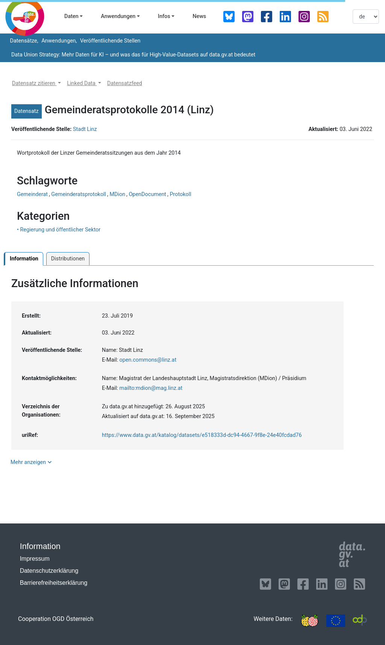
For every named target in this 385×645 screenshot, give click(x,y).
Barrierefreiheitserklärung (54, 583)
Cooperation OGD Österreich (56, 618)
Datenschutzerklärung (49, 570)
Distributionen (68, 259)
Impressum (35, 558)
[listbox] (366, 16)
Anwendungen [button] (118, 16)
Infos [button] (164, 16)
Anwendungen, (58, 41)
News (199, 16)
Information (24, 259)
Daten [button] (71, 16)
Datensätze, (23, 41)
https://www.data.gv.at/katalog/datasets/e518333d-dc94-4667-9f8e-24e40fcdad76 (202, 435)
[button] (36, 83)
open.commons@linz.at (148, 360)
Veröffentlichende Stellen (109, 41)
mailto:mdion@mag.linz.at (151, 388)
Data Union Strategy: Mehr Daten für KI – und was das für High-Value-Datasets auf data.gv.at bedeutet (133, 55)
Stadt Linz (85, 129)
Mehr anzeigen (32, 462)
